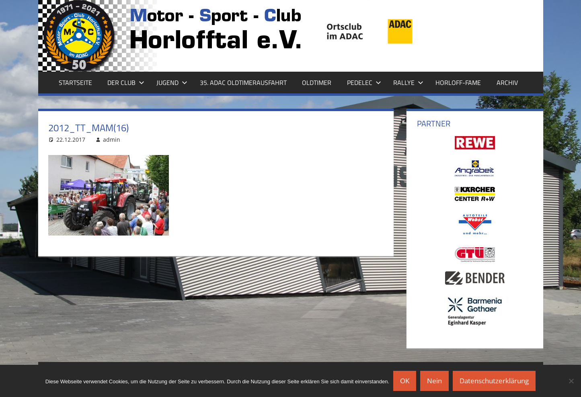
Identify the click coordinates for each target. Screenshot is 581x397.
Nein (434, 380)
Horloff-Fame (458, 82)
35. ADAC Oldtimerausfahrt (243, 82)
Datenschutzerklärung (494, 380)
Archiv (507, 82)
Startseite (75, 82)
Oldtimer (316, 82)
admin (111, 139)
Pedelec (364, 82)
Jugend (171, 82)
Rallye (408, 82)
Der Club (125, 82)
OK (404, 380)
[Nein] (571, 381)
